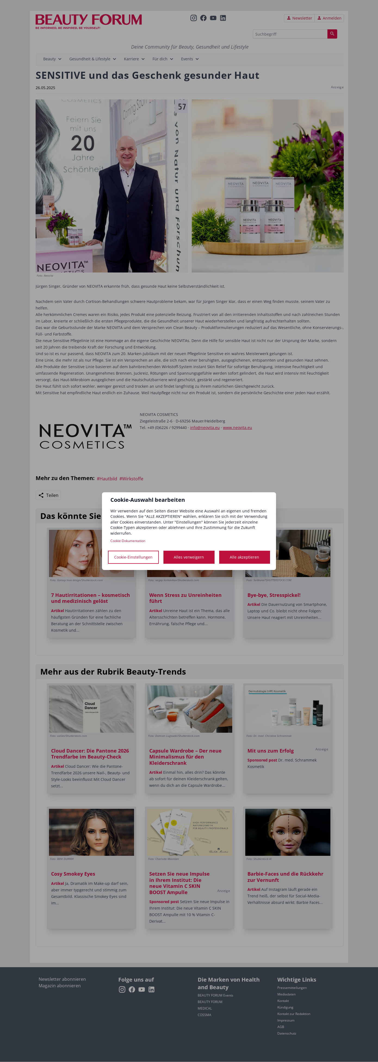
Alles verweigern (189, 557)
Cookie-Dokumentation (127, 541)
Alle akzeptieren (244, 557)
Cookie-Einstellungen (133, 557)
